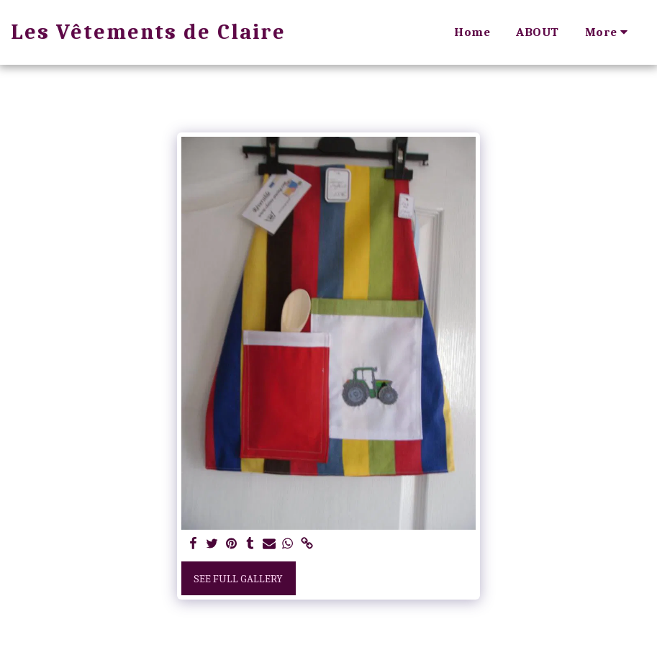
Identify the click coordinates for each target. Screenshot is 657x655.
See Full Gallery (238, 578)
